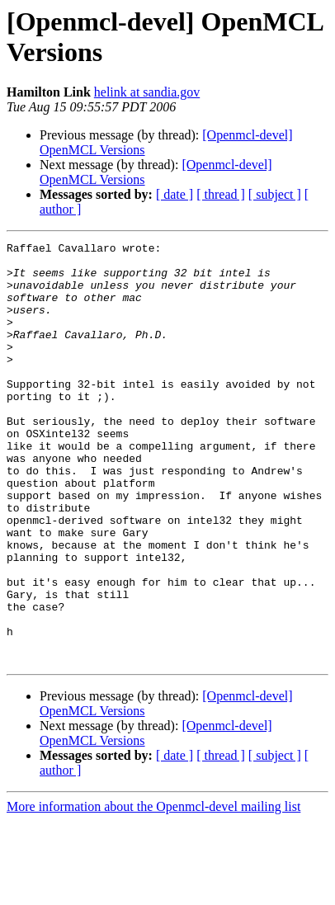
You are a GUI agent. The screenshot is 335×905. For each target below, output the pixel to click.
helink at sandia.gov (147, 92)
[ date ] (174, 194)
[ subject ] (274, 194)
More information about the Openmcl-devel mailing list (153, 891)
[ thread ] (220, 194)
